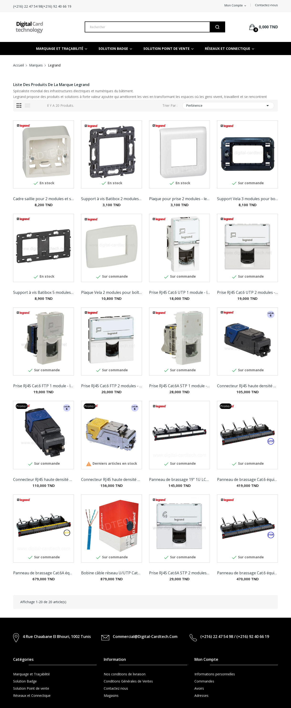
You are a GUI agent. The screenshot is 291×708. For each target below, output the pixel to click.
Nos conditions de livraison (125, 674)
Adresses (201, 695)
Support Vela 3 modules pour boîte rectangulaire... (247, 198)
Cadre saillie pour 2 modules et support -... (43, 198)
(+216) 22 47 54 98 (56, 6)
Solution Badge (25, 681)
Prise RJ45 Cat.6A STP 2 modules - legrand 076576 (179, 572)
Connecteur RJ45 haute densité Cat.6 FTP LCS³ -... (43, 479)
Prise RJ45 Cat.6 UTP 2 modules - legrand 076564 (247, 292)
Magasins (111, 695)
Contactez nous (116, 688)
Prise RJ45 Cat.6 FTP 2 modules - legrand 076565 (111, 385)
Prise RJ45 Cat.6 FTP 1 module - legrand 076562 (43, 385)
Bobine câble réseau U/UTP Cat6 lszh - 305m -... (111, 572)
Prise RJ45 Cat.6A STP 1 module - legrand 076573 (179, 385)
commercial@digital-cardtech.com (145, 636)
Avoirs (199, 688)
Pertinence (228, 105)
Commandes (204, 681)
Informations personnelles (214, 674)
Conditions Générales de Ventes (128, 681)
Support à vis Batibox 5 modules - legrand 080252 (43, 292)
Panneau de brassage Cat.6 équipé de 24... (247, 479)
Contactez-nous (266, 5)
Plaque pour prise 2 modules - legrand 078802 (179, 198)
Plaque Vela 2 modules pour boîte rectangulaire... (111, 292)
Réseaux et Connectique (32, 695)
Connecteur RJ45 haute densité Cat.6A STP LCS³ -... (111, 479)
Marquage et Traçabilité (31, 674)
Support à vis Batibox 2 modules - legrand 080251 (111, 198)
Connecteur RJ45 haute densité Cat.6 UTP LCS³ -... (247, 385)
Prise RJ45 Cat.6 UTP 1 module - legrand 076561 (179, 292)
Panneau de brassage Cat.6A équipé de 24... (43, 572)
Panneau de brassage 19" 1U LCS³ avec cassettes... (179, 479)
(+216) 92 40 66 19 (88, 6)
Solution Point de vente (31, 688)
